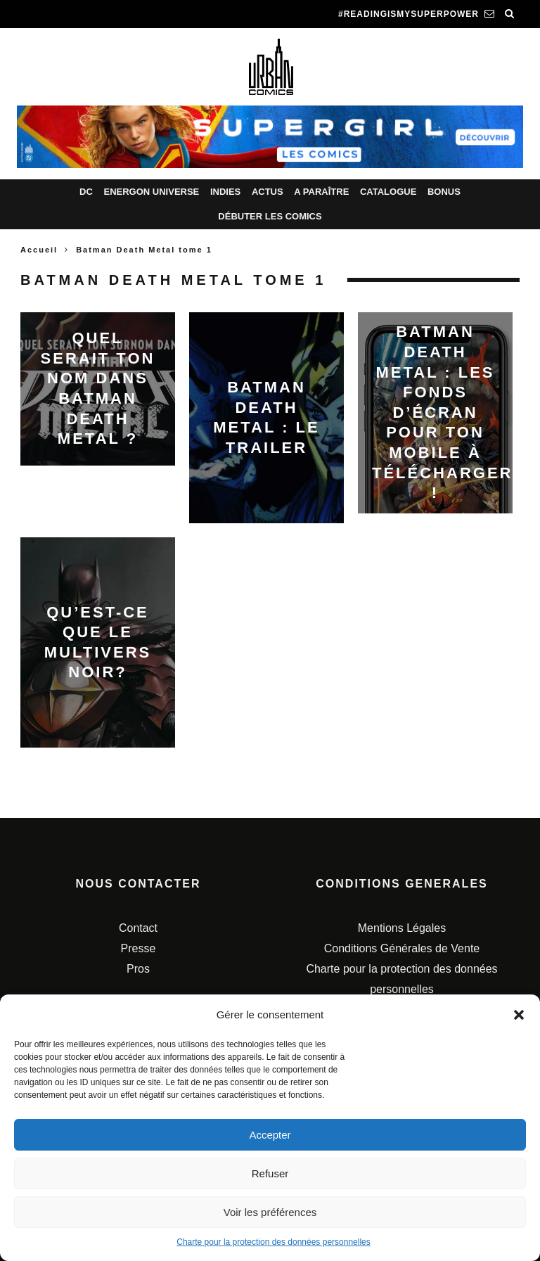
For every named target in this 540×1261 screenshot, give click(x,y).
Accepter (269, 1135)
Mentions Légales (402, 928)
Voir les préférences (270, 1212)
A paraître (321, 191)
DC (86, 191)
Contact (138, 928)
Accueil (39, 249)
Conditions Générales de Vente (402, 948)
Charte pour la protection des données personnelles (273, 1242)
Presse (138, 948)
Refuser (270, 1173)
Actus (267, 191)
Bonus (444, 191)
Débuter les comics (269, 216)
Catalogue (388, 191)
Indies (225, 191)
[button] (519, 1015)
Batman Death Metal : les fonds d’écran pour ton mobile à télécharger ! (442, 413)
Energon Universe (151, 191)
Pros (138, 969)
